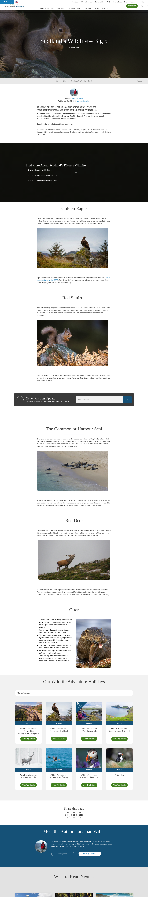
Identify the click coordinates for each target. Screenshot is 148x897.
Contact (132, 2)
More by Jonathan (83, 101)
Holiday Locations (101, 8)
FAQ (108, 2)
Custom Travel (74, 8)
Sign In (143, 2)
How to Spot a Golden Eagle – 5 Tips (43, 175)
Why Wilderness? (86, 2)
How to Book (117, 2)
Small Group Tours (47, 8)
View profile (62, 854)
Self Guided (61, 8)
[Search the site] (144, 8)
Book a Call (132, 8)
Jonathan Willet (77, 98)
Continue (127, 399)
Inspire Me (87, 8)
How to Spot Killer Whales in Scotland (43, 180)
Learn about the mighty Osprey (41, 170)
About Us (75, 2)
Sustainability (99, 2)
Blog (125, 2)
